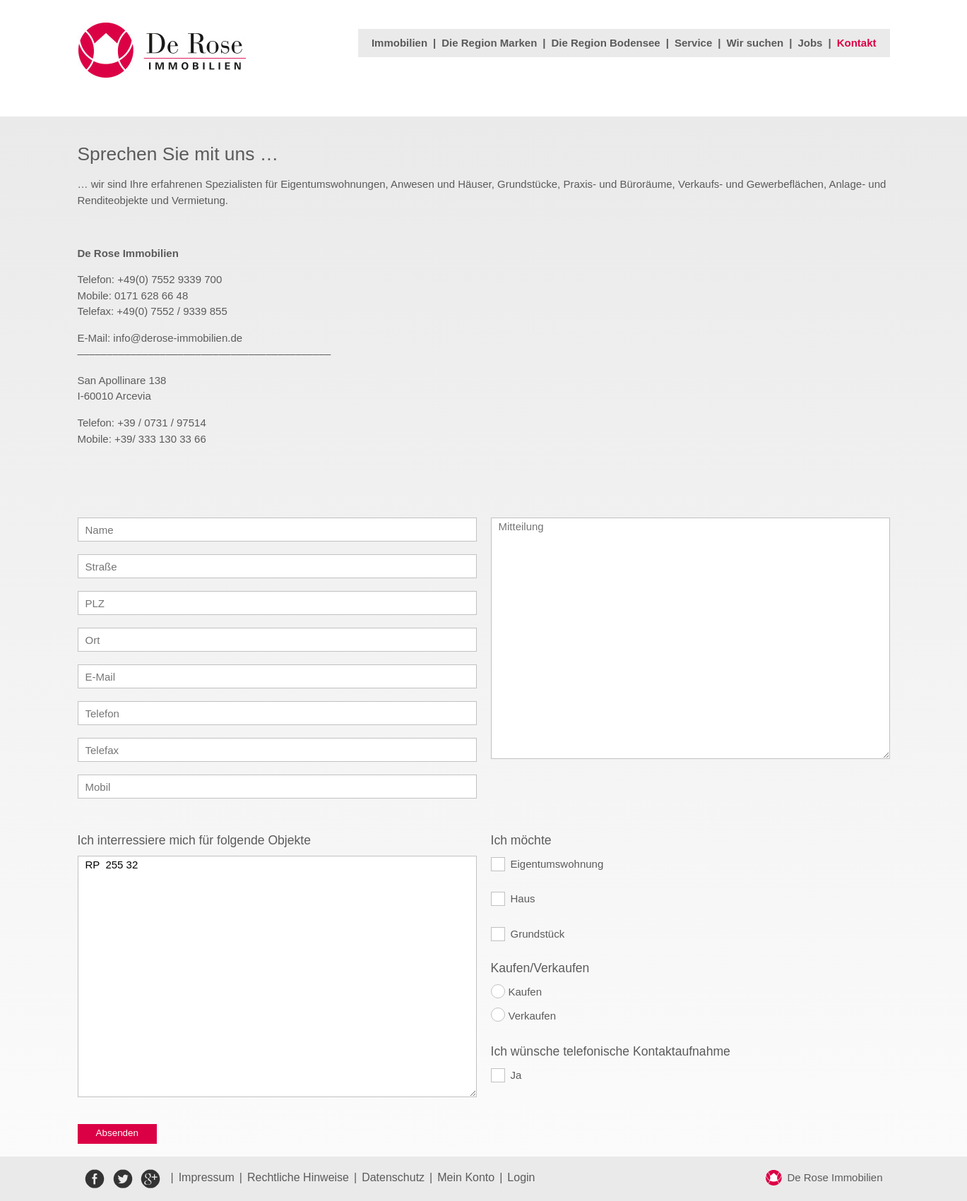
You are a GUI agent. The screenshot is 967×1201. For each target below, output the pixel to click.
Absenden (117, 1133)
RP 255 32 (277, 976)
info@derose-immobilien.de (177, 338)
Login (521, 1177)
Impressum (207, 1177)
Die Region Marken (489, 43)
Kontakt (857, 43)
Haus (523, 898)
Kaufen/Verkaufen (540, 968)
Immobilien (399, 43)
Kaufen (525, 992)
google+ (150, 1178)
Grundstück (538, 934)
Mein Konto (465, 1177)
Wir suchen (755, 43)
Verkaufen (533, 1016)
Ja (516, 1075)
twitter (122, 1178)
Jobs (809, 43)
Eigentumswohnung (557, 864)
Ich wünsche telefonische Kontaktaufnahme (610, 1051)
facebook (95, 1178)
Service (693, 43)
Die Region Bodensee (606, 43)
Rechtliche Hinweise (298, 1177)
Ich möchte (521, 840)
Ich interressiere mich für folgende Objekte (195, 840)
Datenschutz (393, 1177)
